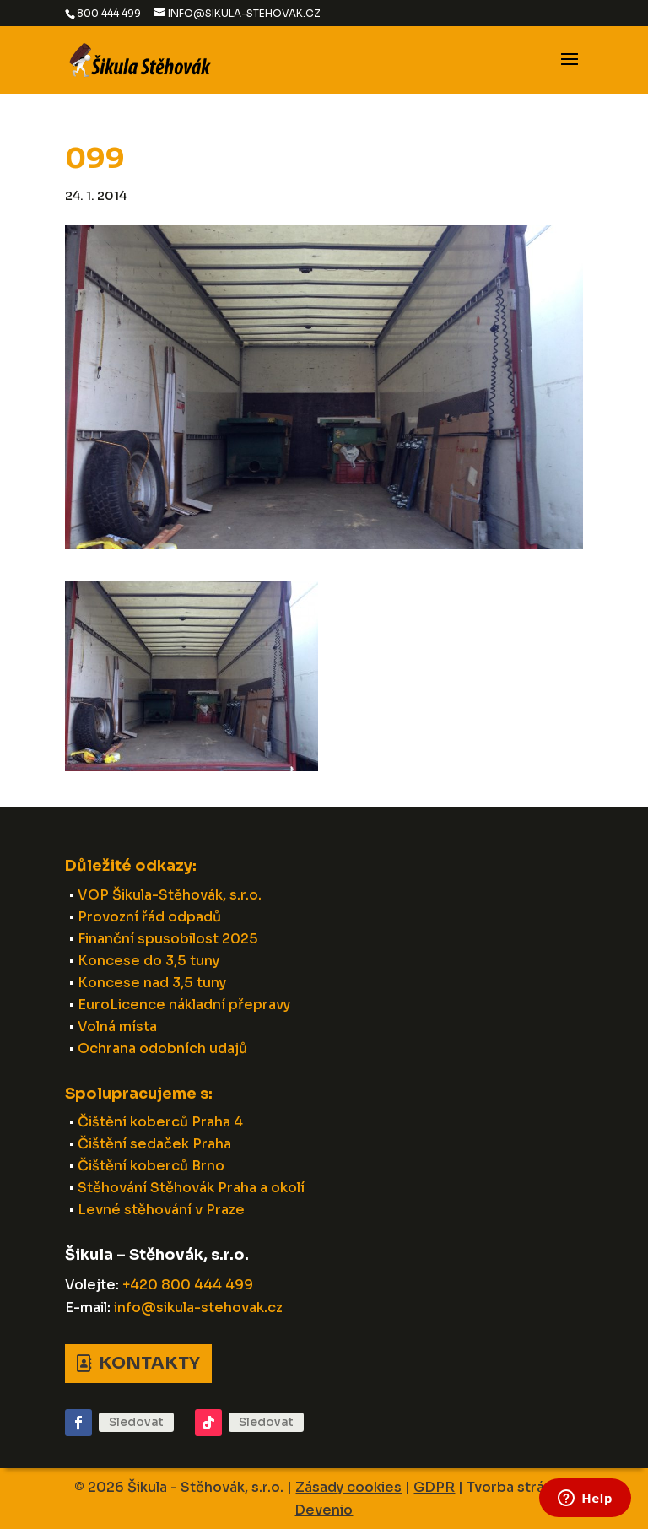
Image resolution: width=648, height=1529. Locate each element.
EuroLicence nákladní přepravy (184, 1004)
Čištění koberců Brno (151, 1166)
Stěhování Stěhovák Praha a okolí (191, 1188)
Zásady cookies (348, 1487)
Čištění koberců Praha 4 (160, 1122)
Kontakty (149, 1363)
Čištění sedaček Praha (154, 1144)
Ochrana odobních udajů (162, 1048)
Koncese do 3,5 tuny (148, 961)
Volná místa (117, 1026)
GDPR (434, 1487)
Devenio (323, 1510)
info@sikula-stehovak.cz (198, 1307)
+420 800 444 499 (187, 1285)
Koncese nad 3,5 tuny (152, 982)
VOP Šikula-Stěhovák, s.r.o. (170, 895)
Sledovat (136, 1421)
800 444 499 (109, 13)
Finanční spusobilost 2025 (168, 939)
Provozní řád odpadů (149, 917)
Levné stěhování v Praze (161, 1209)
